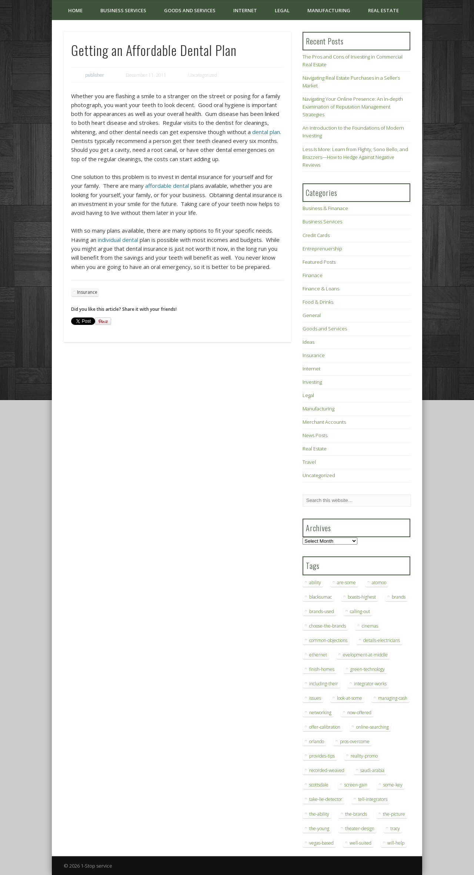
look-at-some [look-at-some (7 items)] (349, 698)
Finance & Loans (321, 288)
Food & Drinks (318, 302)
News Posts (315, 435)
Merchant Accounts (324, 422)
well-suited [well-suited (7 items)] (360, 843)
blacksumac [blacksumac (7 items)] (320, 597)
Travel (309, 462)
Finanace (313, 275)
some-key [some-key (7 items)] (393, 785)
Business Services (123, 10)
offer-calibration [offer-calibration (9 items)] (324, 727)
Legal (282, 10)
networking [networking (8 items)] (320, 712)
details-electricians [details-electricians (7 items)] (381, 640)
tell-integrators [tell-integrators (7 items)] (372, 799)
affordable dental (167, 185)
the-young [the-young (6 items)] (319, 828)
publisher (94, 75)
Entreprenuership (322, 248)
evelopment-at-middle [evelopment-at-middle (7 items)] (365, 655)
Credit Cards (316, 235)
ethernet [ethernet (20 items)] (318, 655)
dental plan (266, 132)
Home (75, 10)
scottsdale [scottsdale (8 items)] (318, 785)
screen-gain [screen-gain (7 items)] (355, 785)
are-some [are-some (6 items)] (346, 582)
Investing (312, 382)
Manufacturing (328, 10)
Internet (245, 10)
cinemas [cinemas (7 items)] (370, 626)
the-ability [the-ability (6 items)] (319, 814)
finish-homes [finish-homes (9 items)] (321, 669)
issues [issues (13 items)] (315, 698)
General (312, 315)
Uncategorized (319, 475)
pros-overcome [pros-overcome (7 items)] (355, 741)
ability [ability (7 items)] (315, 582)
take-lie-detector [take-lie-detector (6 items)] (325, 799)
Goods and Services (190, 10)
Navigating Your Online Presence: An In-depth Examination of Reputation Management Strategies (353, 107)
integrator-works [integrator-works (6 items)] (370, 684)
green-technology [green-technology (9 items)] (367, 669)
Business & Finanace (325, 208)
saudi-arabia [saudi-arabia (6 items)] (372, 770)
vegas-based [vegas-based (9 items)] (321, 843)
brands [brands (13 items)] (398, 597)
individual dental (118, 239)
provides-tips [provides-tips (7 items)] (322, 756)
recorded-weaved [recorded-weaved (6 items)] (326, 770)
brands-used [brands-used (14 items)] (321, 611)
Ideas (308, 342)
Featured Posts (319, 262)
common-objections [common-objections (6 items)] (328, 640)
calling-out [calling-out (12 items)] (360, 611)
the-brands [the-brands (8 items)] (356, 814)
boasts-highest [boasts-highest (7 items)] (362, 597)
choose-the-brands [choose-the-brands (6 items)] (327, 626)
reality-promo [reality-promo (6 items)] (364, 756)
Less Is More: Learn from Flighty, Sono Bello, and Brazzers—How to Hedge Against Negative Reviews (355, 157)
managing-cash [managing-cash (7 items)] (392, 698)
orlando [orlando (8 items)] (316, 741)
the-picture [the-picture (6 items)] (394, 814)
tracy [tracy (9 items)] (395, 828)
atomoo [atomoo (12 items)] (379, 582)
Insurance (87, 292)
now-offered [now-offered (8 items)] (359, 712)
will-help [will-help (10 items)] (395, 843)
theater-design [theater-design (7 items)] (359, 828)
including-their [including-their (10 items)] (323, 684)
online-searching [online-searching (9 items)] (372, 727)
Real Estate (383, 10)
